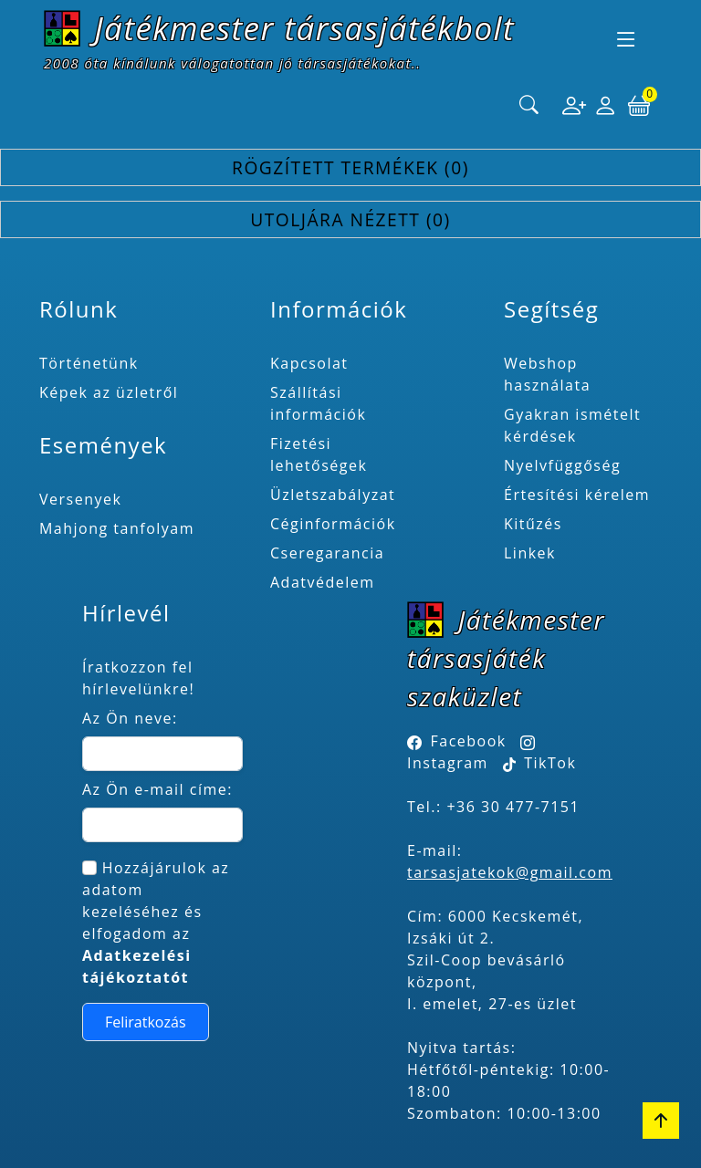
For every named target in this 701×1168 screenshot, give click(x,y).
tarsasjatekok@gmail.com (509, 872)
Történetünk (89, 363)
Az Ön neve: (130, 718)
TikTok (540, 763)
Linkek (530, 553)
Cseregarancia (327, 553)
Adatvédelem (322, 582)
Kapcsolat (309, 363)
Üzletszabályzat (332, 495)
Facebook (469, 741)
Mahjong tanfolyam (116, 528)
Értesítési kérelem (577, 495)
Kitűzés (533, 524)
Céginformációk (333, 524)
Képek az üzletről (108, 392)
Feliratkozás (145, 1022)
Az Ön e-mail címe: (157, 789)
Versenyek (80, 499)
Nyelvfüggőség (562, 465)
